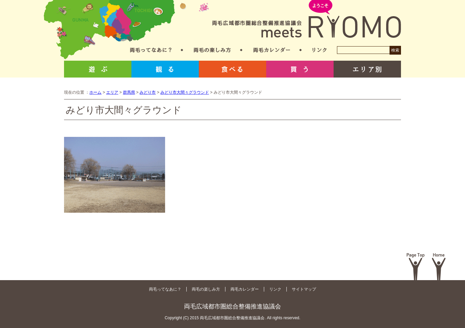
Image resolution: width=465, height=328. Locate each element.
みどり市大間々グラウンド (184, 92)
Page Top (415, 266)
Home (439, 266)
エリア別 (367, 69)
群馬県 (129, 92)
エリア (112, 92)
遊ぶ (97, 69)
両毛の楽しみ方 (212, 50)
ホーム (95, 92)
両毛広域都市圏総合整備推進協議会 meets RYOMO (306, 19)
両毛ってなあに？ (151, 50)
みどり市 (148, 92)
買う (300, 69)
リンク (319, 50)
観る (165, 69)
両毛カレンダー (271, 50)
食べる (232, 69)
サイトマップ (304, 289)
